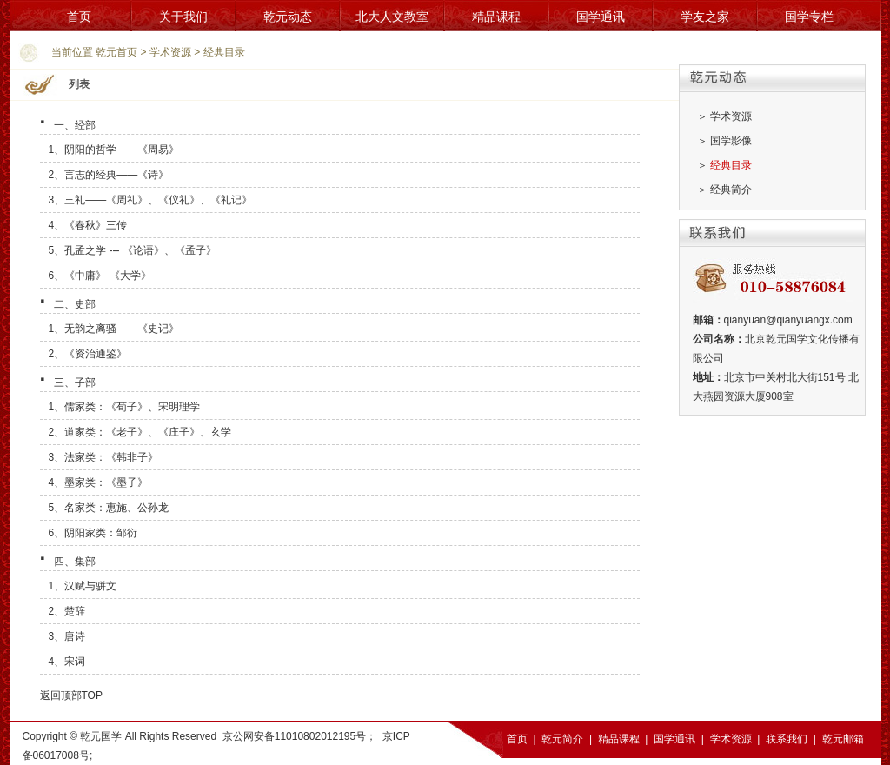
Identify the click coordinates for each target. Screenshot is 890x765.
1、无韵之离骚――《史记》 (114, 329)
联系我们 (786, 739)
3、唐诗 (67, 636)
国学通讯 (600, 16)
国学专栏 (809, 16)
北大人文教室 (391, 16)
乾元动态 (287, 16)
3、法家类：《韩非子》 (104, 457)
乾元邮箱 (843, 739)
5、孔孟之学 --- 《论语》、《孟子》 (132, 250)
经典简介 (731, 189)
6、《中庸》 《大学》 (100, 275)
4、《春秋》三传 (88, 225)
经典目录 (224, 52)
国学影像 (731, 141)
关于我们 (183, 16)
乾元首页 (116, 52)
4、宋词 (67, 661)
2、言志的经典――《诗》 (109, 175)
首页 (79, 16)
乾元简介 (562, 739)
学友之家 (705, 16)
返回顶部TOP (71, 695)
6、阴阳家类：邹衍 (93, 533)
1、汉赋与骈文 (83, 586)
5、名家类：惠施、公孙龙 (109, 508)
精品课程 (496, 16)
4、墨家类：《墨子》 (99, 482)
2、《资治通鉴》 (88, 354)
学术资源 (170, 52)
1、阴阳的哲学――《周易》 (114, 149)
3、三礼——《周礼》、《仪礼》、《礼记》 (151, 200)
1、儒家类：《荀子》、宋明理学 (125, 407)
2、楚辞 (67, 611)
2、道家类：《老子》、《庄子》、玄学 (140, 432)
